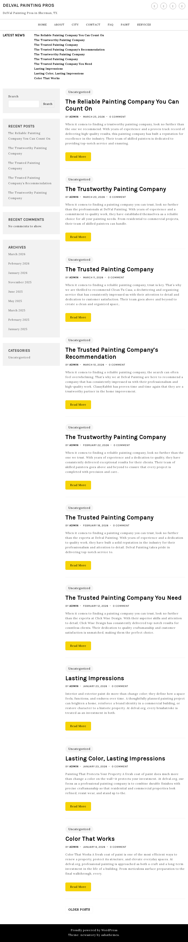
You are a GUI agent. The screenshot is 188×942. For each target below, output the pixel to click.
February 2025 (18, 319)
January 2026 (18, 273)
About (59, 24)
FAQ (110, 24)
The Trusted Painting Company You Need (63, 64)
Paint (125, 24)
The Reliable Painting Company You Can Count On (69, 35)
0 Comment (117, 116)
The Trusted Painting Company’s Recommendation (69, 49)
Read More (78, 156)
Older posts (79, 909)
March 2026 (17, 254)
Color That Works (47, 78)
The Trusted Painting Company (56, 44)
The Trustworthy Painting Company (59, 40)
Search (13, 96)
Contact (93, 24)
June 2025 (15, 291)
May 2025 (15, 301)
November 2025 (20, 282)
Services (144, 24)
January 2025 (17, 329)
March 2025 (16, 310)
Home (42, 24)
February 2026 (19, 263)
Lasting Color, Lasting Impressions (59, 73)
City (75, 24)
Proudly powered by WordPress (94, 930)
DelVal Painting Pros (28, 5)
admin (73, 116)
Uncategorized (19, 357)
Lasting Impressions (48, 68)
